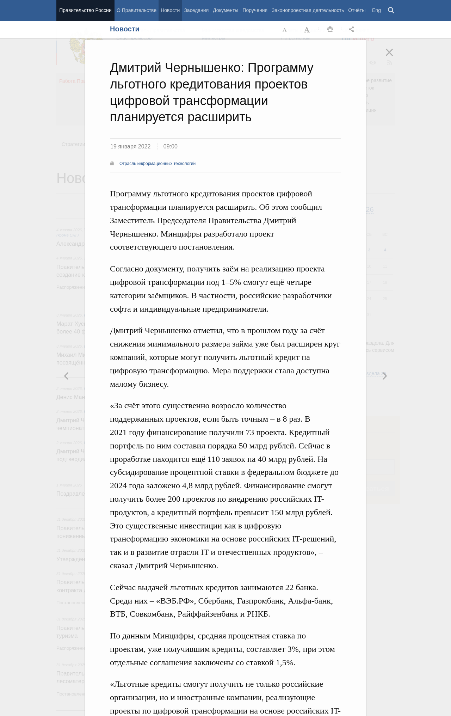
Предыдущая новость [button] (384, 375)
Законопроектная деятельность (308, 10)
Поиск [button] (391, 10)
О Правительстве (136, 10)
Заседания (196, 10)
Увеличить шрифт (307, 29)
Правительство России (85, 10)
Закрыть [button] (394, 57)
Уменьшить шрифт (285, 29)
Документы (225, 10)
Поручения (254, 10)
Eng (376, 10)
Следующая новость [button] (66, 375)
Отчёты (356, 10)
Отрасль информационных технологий (157, 163)
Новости (170, 10)
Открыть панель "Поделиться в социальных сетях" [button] (352, 29)
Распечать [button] (330, 29)
